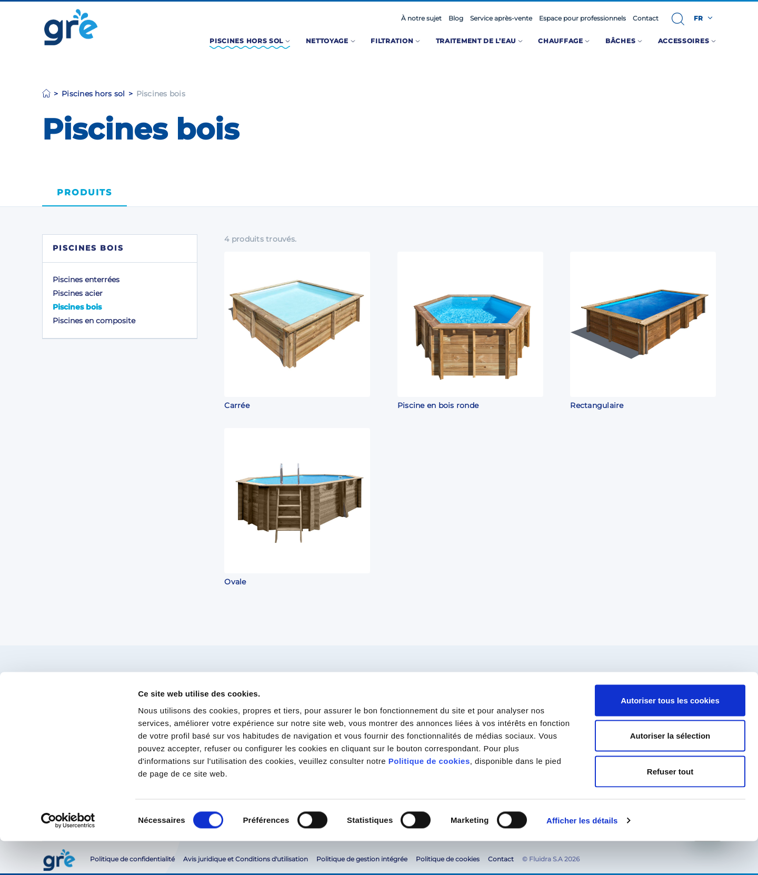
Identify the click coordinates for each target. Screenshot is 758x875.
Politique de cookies (429, 794)
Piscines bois (77, 307)
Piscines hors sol (93, 93)
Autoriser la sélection (670, 769)
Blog (455, 18)
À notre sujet (421, 18)
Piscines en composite (94, 320)
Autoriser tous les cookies (670, 734)
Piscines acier (78, 293)
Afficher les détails (581, 854)
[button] (678, 19)
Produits (84, 192)
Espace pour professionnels (582, 18)
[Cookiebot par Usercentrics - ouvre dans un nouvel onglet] (68, 854)
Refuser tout (670, 805)
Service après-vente (501, 18)
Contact (646, 18)
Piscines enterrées (86, 279)
